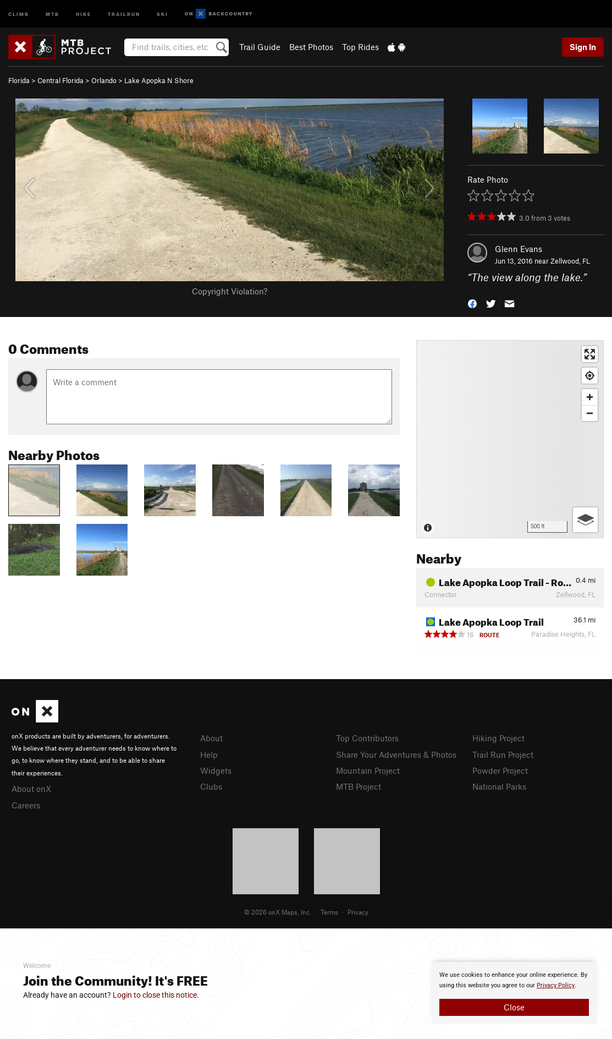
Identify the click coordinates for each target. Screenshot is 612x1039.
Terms (329, 912)
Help (209, 754)
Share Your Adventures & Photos (396, 754)
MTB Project (358, 786)
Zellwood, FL (570, 260)
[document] (514, 993)
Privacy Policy (556, 985)
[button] (472, 303)
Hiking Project (498, 738)
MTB (52, 13)
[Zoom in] (590, 397)
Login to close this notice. (156, 995)
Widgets (215, 770)
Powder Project (500, 770)
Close (514, 1007)
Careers (26, 805)
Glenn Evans (518, 249)
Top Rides (360, 47)
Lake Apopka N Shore (159, 80)
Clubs (211, 786)
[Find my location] (590, 376)
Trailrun (124, 13)
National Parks (499, 786)
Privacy (358, 912)
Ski (162, 13)
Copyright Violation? (229, 291)
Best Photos (311, 47)
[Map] (510, 439)
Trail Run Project (502, 754)
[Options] (585, 519)
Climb (18, 13)
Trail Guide (259, 47)
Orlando (104, 80)
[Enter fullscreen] (590, 354)
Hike (83, 13)
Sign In (583, 47)
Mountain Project (368, 770)
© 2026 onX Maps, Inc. (277, 912)
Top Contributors (367, 738)
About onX (31, 789)
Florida (19, 80)
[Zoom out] (590, 413)
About (211, 738)
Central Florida (60, 80)
